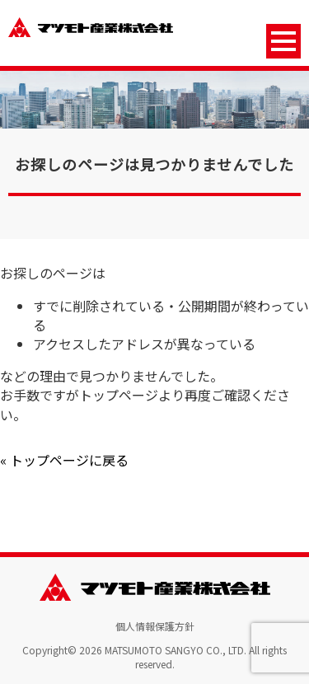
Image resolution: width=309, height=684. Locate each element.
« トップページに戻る (64, 460)
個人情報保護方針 (154, 626)
